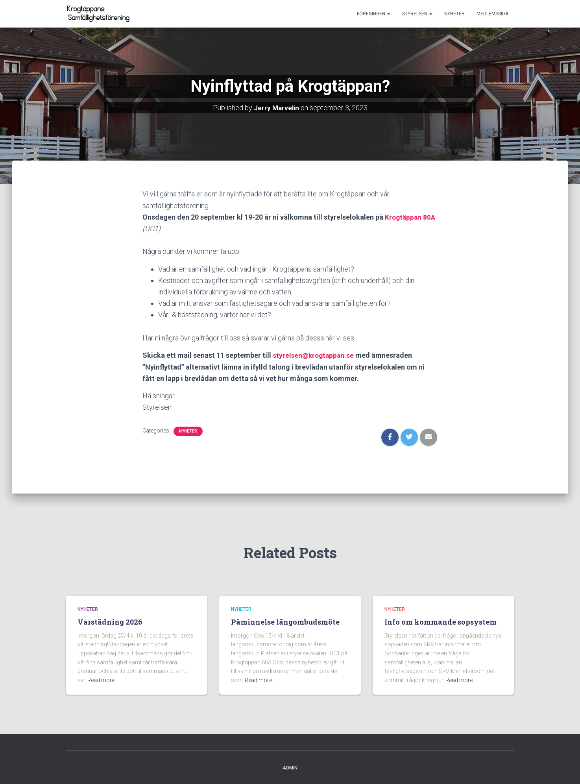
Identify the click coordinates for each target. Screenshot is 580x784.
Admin (290, 767)
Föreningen (373, 14)
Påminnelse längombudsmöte (285, 621)
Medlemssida (492, 14)
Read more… (102, 679)
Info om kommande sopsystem (440, 621)
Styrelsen (417, 14)
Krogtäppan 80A (411, 217)
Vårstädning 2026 (110, 621)
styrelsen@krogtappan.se (314, 355)
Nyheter (454, 14)
